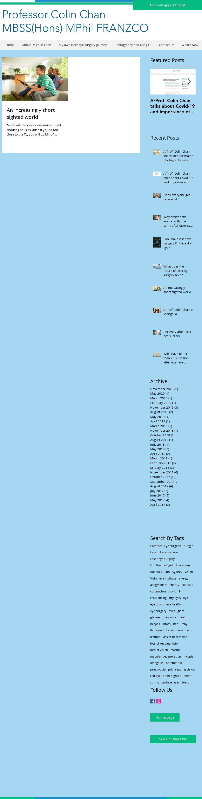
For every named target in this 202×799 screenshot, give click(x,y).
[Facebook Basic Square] (152, 701)
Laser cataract (170, 552)
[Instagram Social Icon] (158, 701)
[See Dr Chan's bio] (173, 739)
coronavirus (158, 591)
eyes (172, 611)
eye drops (157, 604)
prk (170, 669)
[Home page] (165, 717)
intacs (166, 624)
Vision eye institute (163, 578)
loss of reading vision (165, 643)
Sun (167, 572)
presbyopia (158, 669)
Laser (154, 552)
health (183, 617)
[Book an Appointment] (167, 5)
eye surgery (158, 611)
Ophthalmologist (161, 565)
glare (180, 611)
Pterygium (183, 565)
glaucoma (169, 617)
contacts (187, 585)
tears (185, 682)
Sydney (177, 572)
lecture (155, 637)
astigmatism (158, 585)
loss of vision (159, 650)
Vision (189, 572)
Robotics (156, 572)
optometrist (174, 663)
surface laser (171, 682)
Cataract (156, 546)
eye (185, 598)
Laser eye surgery (162, 559)
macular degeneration (165, 656)
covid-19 (175, 591)
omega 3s (156, 663)
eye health (173, 604)
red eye (155, 676)
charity (174, 585)
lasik (189, 630)
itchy (184, 624)
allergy (183, 578)
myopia (188, 656)
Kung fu (189, 546)
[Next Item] (189, 82)
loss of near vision (174, 637)
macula (175, 650)
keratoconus (174, 630)
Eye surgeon (172, 546)
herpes (155, 624)
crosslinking (158, 598)
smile (187, 676)
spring (154, 682)
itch (175, 624)
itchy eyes (157, 630)
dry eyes (175, 598)
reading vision (185, 669)
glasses (155, 617)
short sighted (172, 676)
